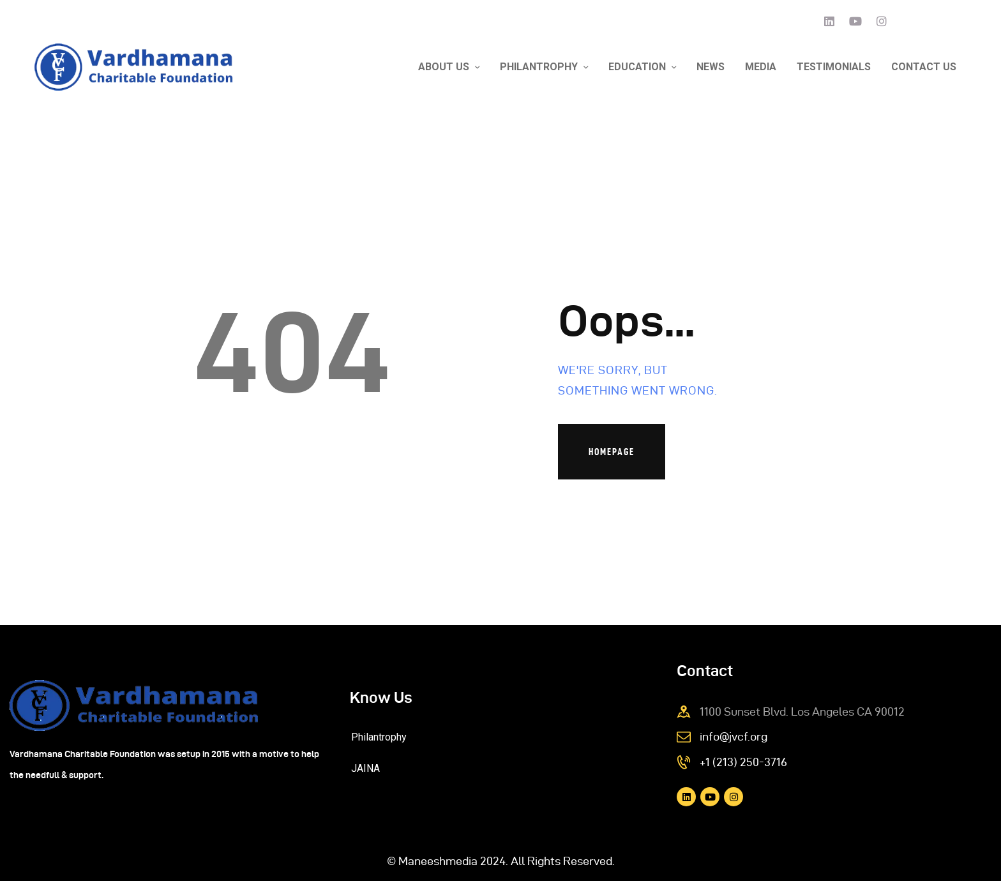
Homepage (612, 451)
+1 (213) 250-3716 (743, 762)
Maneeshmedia (438, 861)
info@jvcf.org (733, 736)
